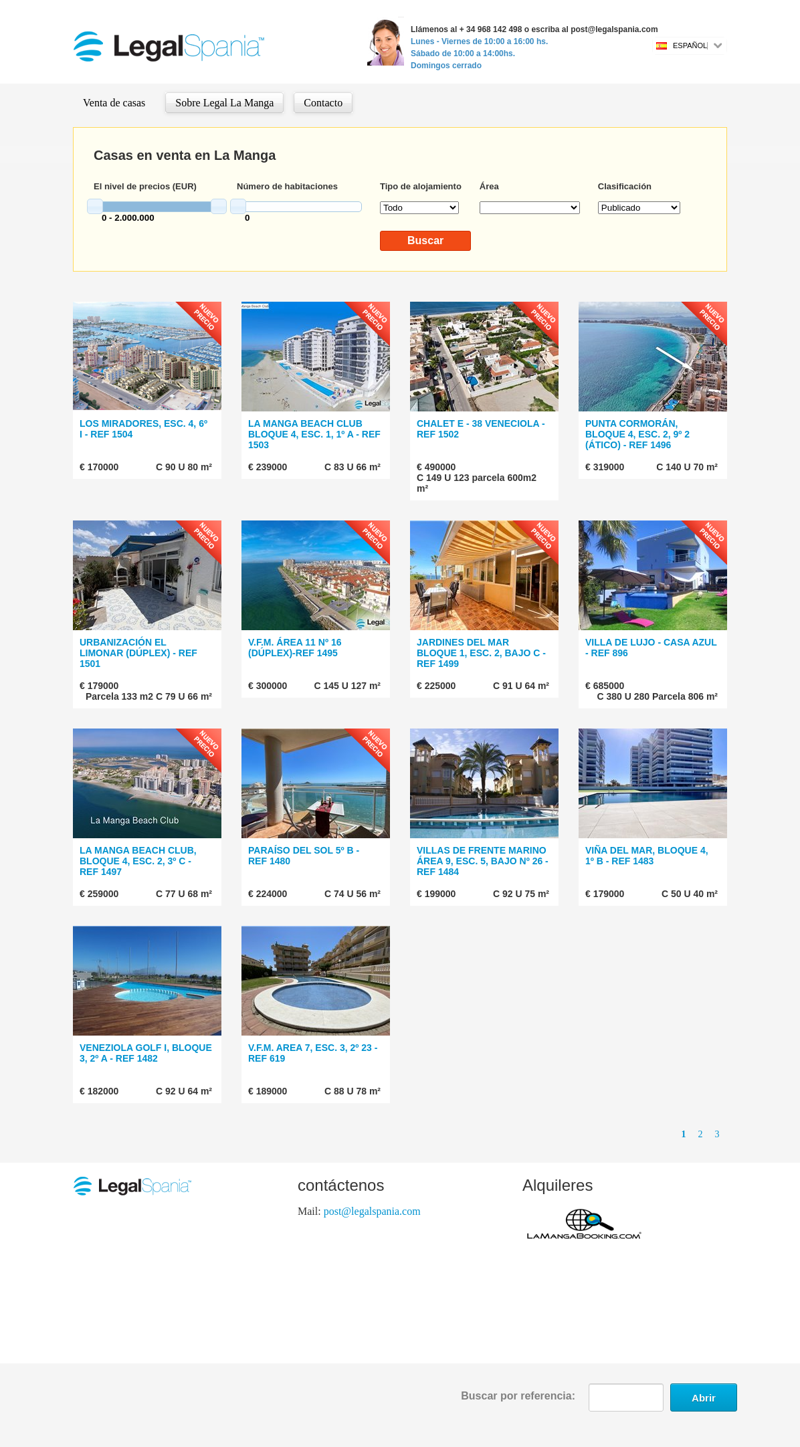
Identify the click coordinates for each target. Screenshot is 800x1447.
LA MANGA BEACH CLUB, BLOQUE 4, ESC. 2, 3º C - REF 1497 (138, 861)
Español (690, 45)
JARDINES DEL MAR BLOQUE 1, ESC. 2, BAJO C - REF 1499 (481, 653)
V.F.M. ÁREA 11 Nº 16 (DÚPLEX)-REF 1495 (294, 647)
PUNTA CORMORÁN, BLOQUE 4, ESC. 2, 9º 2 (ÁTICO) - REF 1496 (637, 434)
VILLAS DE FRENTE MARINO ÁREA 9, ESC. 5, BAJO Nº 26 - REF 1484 (482, 861)
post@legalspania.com (372, 1211)
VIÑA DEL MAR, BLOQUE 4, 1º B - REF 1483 (646, 855)
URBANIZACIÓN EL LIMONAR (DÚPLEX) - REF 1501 (138, 653)
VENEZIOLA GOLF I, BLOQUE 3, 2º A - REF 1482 (146, 1053)
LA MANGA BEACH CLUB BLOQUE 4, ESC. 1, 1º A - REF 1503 (314, 434)
